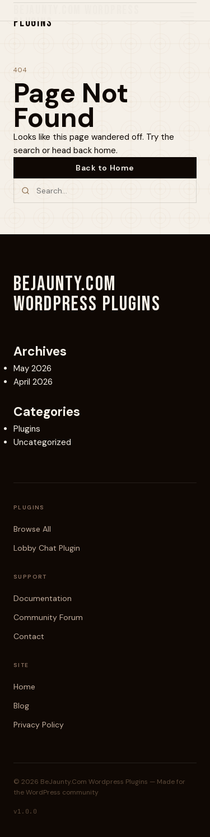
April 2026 (33, 381)
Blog (21, 706)
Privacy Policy (38, 725)
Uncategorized (42, 442)
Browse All (32, 529)
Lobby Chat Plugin (46, 548)
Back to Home (105, 168)
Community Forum (48, 617)
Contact (28, 636)
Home (24, 687)
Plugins (26, 428)
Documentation (42, 598)
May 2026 (32, 368)
